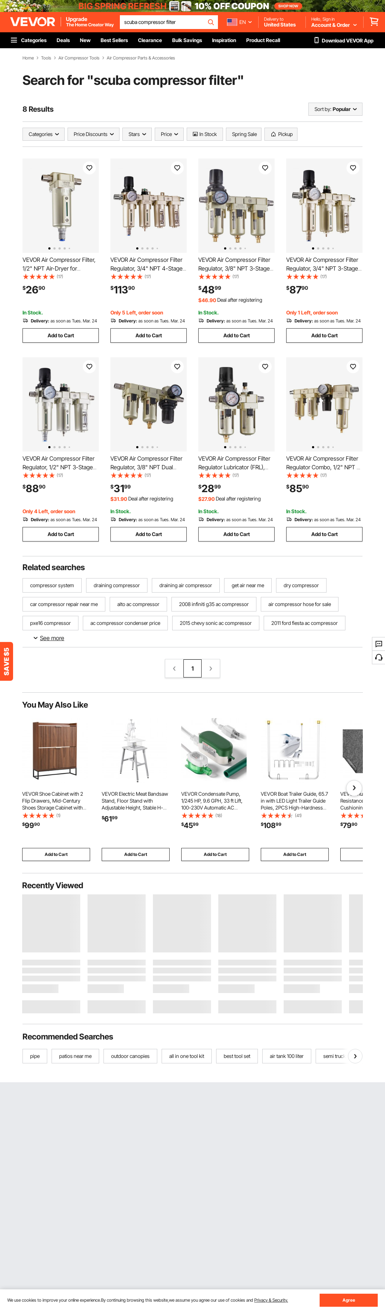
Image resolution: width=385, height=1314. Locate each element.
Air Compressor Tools (79, 58)
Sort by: (323, 109)
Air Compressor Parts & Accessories (141, 58)
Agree (349, 1300)
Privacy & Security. (271, 1300)
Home (28, 58)
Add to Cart (61, 335)
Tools (46, 58)
